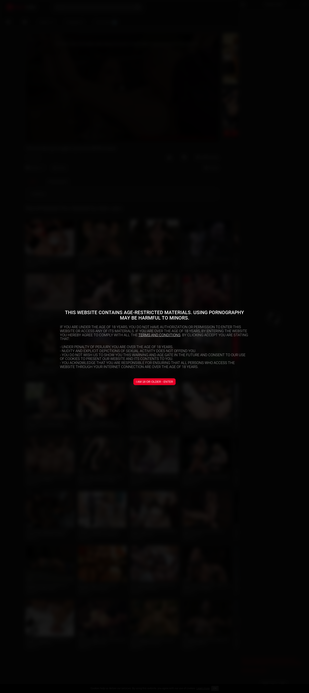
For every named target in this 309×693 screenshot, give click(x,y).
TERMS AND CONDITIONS (159, 335)
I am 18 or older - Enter (154, 381)
